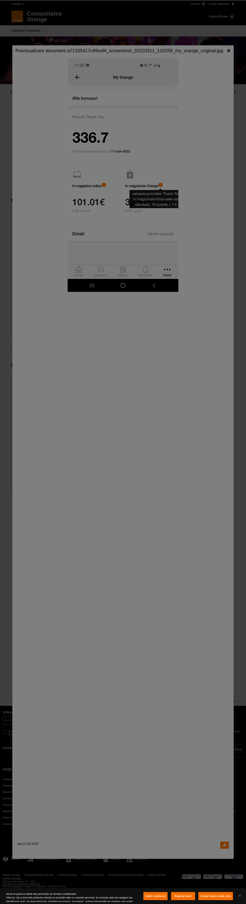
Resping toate (183, 896)
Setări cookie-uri (155, 896)
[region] (123, 896)
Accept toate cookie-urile (215, 896)
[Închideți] (240, 896)
